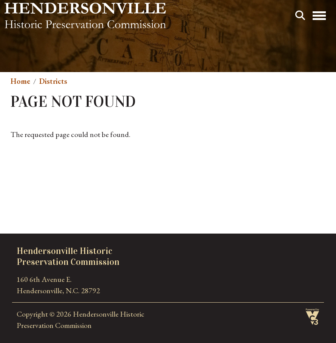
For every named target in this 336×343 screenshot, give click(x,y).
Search (300, 15)
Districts (53, 81)
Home (20, 81)
